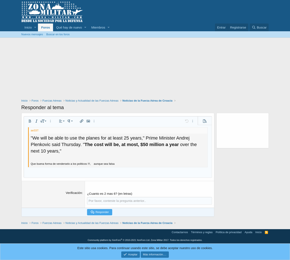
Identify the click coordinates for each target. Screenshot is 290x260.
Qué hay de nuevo (69, 27)
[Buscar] (259, 27)
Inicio (28, 27)
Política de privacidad (229, 232)
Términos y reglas (202, 232)
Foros (45, 27)
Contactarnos (180, 232)
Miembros (98, 27)
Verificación (74, 193)
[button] (35, 27)
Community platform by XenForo (119, 240)
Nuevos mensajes (32, 34)
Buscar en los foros (58, 34)
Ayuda (248, 232)
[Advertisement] (145, 69)
